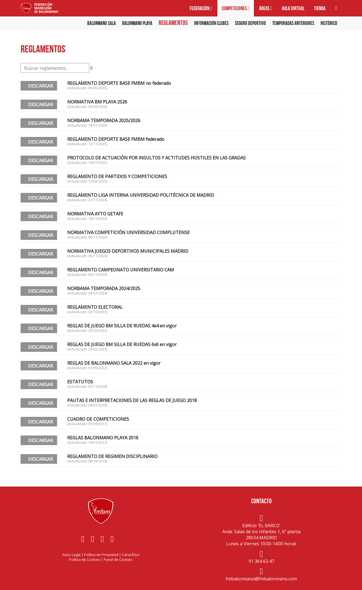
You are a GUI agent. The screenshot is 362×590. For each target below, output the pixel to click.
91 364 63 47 (261, 561)
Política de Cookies (84, 559)
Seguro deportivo (250, 23)
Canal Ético (130, 554)
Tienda (319, 8)
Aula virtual (293, 8)
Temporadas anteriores (293, 23)
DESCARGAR (39, 86)
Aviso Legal (71, 554)
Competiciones (235, 8)
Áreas (265, 8)
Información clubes (211, 23)
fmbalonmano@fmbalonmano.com (261, 579)
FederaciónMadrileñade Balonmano (46, 8)
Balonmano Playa (137, 23)
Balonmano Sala (101, 23)
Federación (201, 8)
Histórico (329, 23)
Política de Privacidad (101, 554)
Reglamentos (173, 22)
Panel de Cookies (118, 559)
